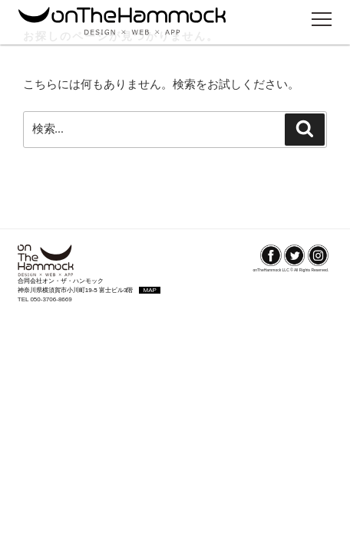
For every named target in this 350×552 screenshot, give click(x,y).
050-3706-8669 (50, 299)
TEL (24, 299)
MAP (149, 290)
